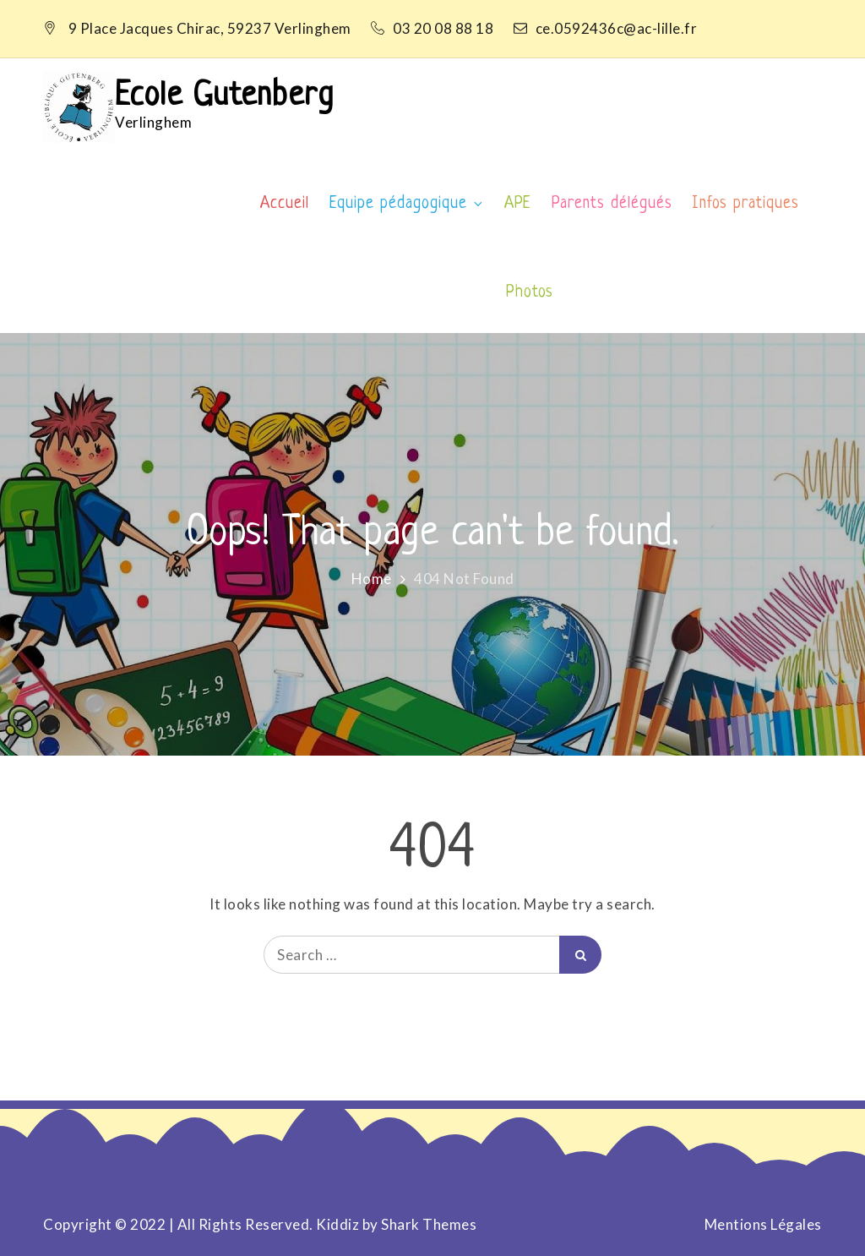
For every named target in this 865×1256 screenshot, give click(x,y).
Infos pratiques (745, 204)
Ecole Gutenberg (224, 96)
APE (517, 204)
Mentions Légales (763, 1224)
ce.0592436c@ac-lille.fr (606, 28)
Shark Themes (428, 1224)
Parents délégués (612, 204)
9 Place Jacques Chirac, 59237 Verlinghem (209, 28)
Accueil (284, 204)
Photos (529, 293)
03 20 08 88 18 (434, 28)
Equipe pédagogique (407, 204)
